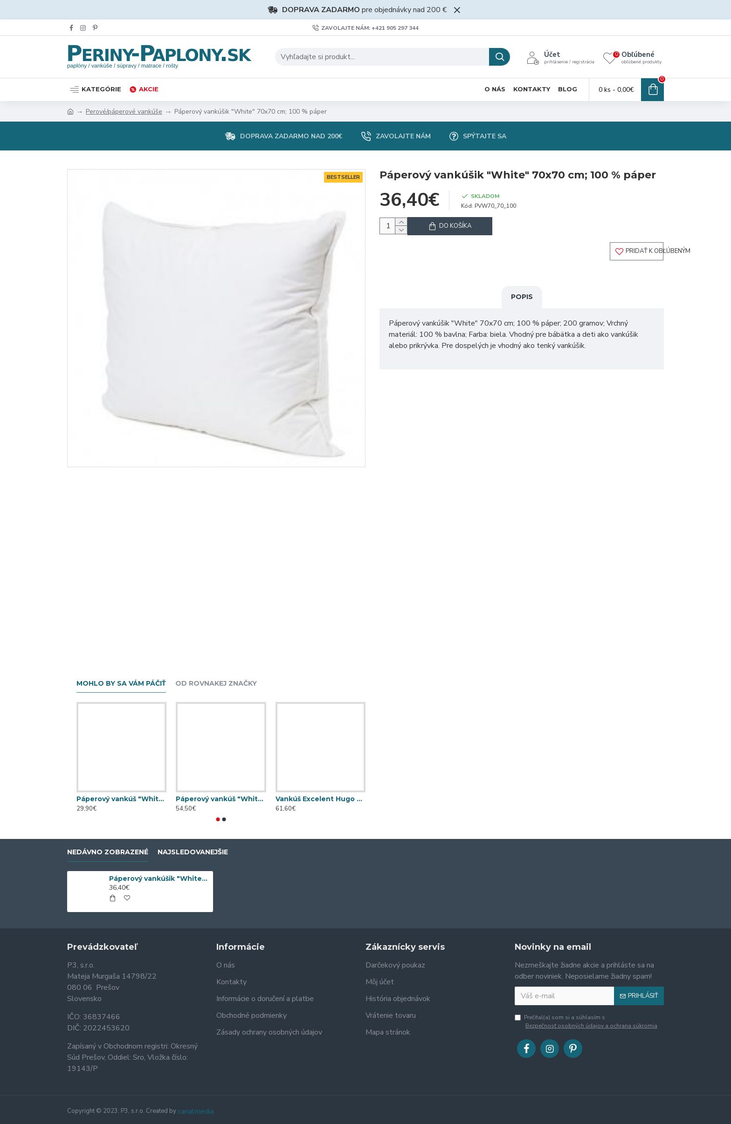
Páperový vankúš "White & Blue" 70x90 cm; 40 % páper (121, 799)
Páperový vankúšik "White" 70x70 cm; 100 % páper (159, 878)
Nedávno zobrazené (107, 852)
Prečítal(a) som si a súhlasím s (587, 1022)
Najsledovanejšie (193, 852)
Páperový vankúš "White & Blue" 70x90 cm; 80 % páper (221, 799)
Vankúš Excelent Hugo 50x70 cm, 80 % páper (321, 799)
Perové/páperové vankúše (124, 111)
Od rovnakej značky (216, 684)
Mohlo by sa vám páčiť (121, 684)
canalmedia (196, 1111)
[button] (218, 819)
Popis (522, 304)
